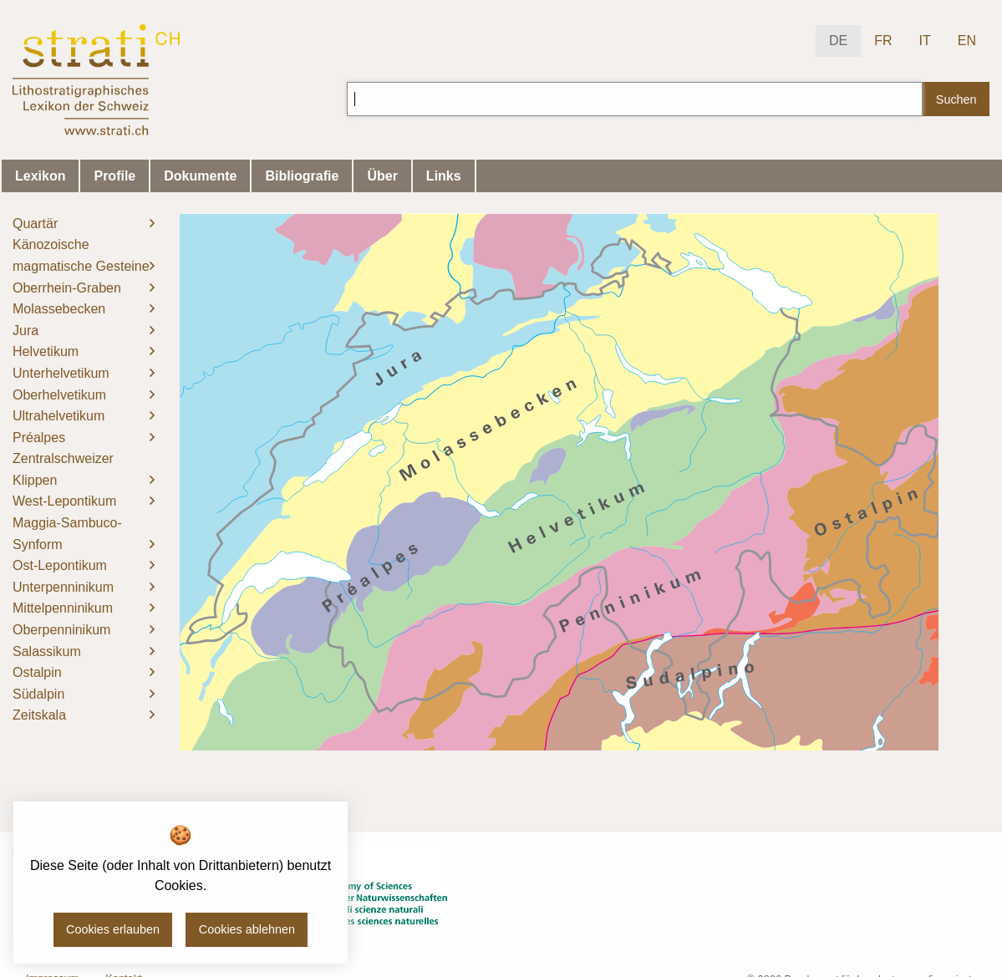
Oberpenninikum (61, 630)
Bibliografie (301, 176)
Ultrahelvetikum (58, 416)
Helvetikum (46, 351)
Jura (25, 330)
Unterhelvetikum (61, 373)
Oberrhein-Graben (67, 288)
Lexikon (40, 176)
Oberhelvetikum (59, 395)
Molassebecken (59, 309)
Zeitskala (39, 715)
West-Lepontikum (64, 501)
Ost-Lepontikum (60, 565)
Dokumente (200, 176)
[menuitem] (84, 224)
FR (883, 40)
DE (838, 40)
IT (925, 40)
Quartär (35, 223)
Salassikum (47, 651)
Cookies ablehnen (247, 929)
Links (443, 176)
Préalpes (39, 437)
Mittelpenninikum (63, 608)
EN (967, 40)
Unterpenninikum (63, 587)
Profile (114, 176)
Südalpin (38, 694)
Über (382, 176)
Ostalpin (37, 672)
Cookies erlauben (113, 929)
